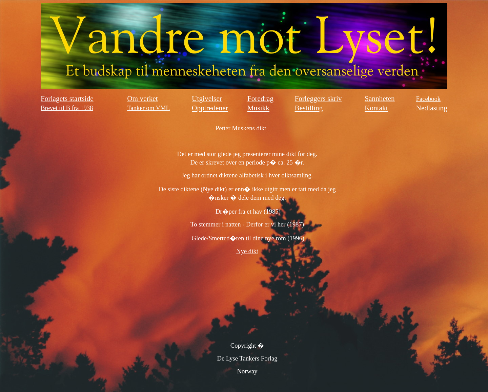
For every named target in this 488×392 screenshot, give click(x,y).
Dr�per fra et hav (239, 211)
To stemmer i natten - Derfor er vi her (238, 224)
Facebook (428, 98)
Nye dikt (247, 251)
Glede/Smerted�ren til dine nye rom (239, 238)
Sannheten (380, 98)
